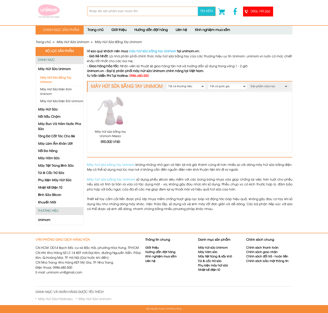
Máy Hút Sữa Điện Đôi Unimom (61, 101)
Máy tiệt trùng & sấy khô (215, 256)
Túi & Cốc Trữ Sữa (51, 173)
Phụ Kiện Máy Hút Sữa (54, 180)
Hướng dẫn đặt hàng (151, 30)
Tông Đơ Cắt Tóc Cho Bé (56, 136)
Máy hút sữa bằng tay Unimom (110, 165)
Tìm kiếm (206, 11)
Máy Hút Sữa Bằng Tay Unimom (118, 42)
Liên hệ (181, 30)
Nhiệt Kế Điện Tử (50, 187)
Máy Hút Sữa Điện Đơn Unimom (56, 91)
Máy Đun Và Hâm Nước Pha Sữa (59, 126)
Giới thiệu (118, 30)
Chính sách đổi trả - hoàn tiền (267, 256)
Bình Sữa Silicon (49, 195)
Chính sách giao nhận (262, 252)
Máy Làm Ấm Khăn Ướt (55, 144)
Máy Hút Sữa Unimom (72, 42)
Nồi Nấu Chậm (49, 117)
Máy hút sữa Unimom (213, 248)
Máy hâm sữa (207, 252)
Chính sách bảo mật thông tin (267, 261)
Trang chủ (95, 30)
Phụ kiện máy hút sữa (213, 265)
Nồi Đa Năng (47, 151)
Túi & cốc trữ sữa (209, 261)
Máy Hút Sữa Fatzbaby (55, 299)
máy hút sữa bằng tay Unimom (152, 51)
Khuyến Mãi (47, 202)
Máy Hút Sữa (48, 109)
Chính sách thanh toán (262, 248)
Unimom (44, 220)
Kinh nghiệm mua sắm (212, 30)
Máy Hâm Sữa (48, 158)
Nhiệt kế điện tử (209, 270)
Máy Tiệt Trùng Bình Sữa (56, 166)
